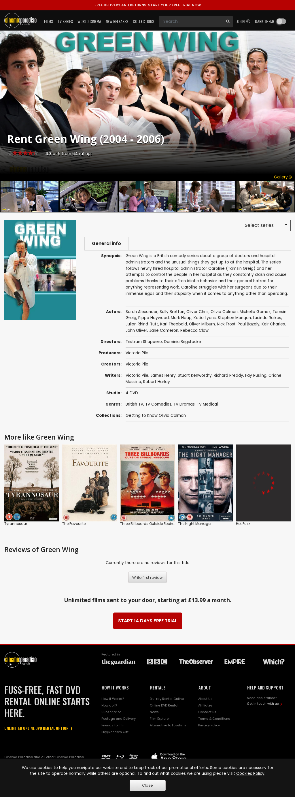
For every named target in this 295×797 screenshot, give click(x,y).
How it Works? (112, 698)
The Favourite (74, 523)
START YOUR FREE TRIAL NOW (147, 5)
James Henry (163, 375)
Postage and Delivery (118, 718)
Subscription (111, 712)
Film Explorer (160, 718)
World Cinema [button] (89, 21)
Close (147, 785)
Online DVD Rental (164, 705)
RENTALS (158, 687)
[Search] (191, 21)
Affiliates (205, 705)
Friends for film (113, 725)
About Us (205, 698)
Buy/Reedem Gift (114, 732)
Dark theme (265, 21)
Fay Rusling (255, 375)
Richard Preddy (228, 375)
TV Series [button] (65, 21)
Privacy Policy (209, 725)
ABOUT (204, 687)
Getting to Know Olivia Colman (156, 415)
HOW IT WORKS (115, 687)
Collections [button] (143, 21)
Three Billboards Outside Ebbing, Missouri (156, 523)
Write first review (147, 577)
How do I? (109, 705)
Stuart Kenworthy (195, 375)
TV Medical (207, 404)
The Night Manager (194, 523)
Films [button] (48, 21)
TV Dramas (184, 404)
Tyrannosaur (15, 523)
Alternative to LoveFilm (168, 725)
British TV (134, 404)
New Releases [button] (117, 21)
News (154, 712)
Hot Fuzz (243, 523)
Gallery (283, 177)
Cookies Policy (250, 773)
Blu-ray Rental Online (167, 698)
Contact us (207, 712)
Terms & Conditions (214, 718)
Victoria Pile (137, 353)
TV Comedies (158, 404)
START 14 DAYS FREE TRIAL (147, 620)
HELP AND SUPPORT (265, 687)
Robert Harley (156, 382)
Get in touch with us (263, 703)
